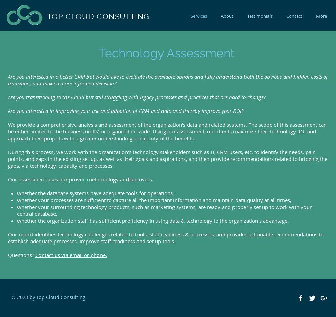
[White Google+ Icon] (324, 298)
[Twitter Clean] (312, 298)
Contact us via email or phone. (71, 254)
